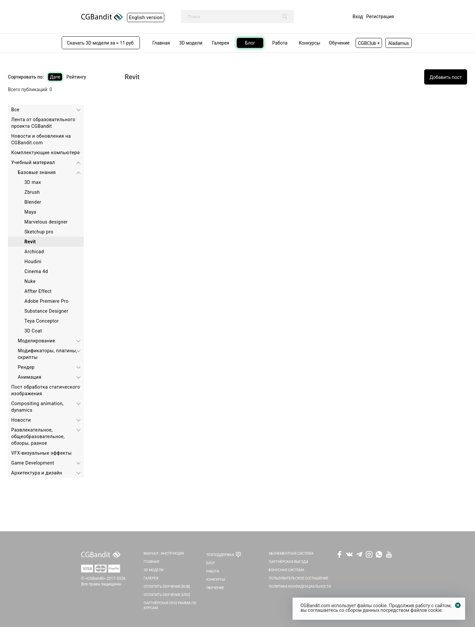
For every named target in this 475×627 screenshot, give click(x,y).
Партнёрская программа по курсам (170, 605)
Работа (212, 571)
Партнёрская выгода (288, 562)
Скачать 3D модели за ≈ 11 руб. (101, 43)
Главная (151, 562)
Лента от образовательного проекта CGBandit (43, 123)
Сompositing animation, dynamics (37, 407)
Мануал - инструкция (164, 553)
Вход (358, 16)
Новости (21, 420)
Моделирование (36, 340)
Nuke (30, 281)
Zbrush (32, 192)
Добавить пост (445, 77)
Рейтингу (76, 77)
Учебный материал (33, 162)
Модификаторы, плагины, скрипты (47, 354)
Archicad (34, 251)
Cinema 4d (36, 271)
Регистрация (380, 16)
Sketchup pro (38, 231)
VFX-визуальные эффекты (41, 453)
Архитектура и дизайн (36, 472)
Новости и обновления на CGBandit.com (41, 139)
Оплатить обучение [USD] (167, 595)
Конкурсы (215, 579)
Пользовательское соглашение (298, 578)
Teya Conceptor (41, 321)
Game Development (32, 463)
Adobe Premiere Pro (46, 301)
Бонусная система (286, 570)
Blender (32, 202)
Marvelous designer (46, 222)
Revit (30, 241)
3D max (32, 182)
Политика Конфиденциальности (300, 586)
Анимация (29, 377)
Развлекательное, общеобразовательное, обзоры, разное (38, 436)
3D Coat (33, 330)
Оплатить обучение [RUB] (167, 586)
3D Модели (154, 570)
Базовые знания (37, 172)
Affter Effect (37, 291)
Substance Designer (46, 311)
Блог (210, 563)
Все (15, 109)
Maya (30, 212)
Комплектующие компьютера (45, 152)
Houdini (33, 261)
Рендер (26, 367)
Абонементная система (291, 553)
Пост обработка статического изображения (45, 390)
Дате (55, 77)
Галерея (151, 578)
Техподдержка (220, 555)
